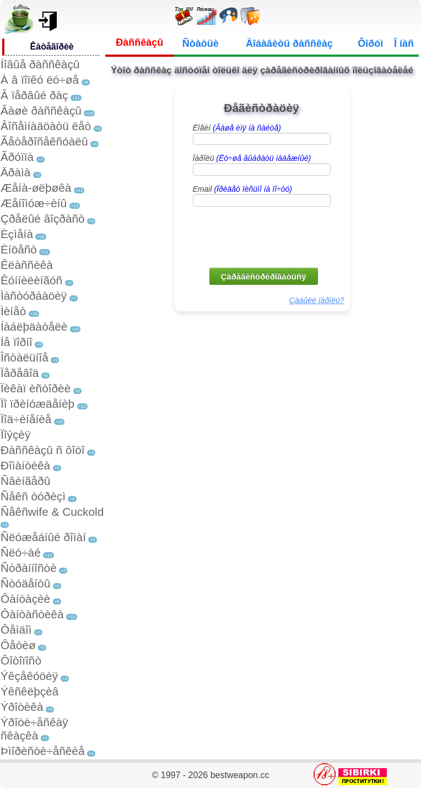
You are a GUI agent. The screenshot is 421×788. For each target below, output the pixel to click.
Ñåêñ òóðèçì (33, 496)
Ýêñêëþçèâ (29, 691)
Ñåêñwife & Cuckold (52, 511)
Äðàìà (15, 172)
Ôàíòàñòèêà (32, 614)
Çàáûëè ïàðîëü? (316, 300)
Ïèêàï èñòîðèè (36, 388)
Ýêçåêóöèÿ (29, 676)
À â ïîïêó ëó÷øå (40, 79)
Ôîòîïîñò (21, 660)
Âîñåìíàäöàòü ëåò (46, 126)
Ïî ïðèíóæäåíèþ (37, 403)
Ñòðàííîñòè (29, 568)
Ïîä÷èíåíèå (26, 419)
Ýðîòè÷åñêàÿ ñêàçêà (34, 729)
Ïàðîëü (252, 158)
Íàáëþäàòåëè (34, 326)
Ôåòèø (18, 645)
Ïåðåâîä (20, 372)
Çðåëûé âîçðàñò (43, 218)
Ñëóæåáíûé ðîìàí (43, 537)
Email (242, 189)
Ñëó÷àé (21, 552)
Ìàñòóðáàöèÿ (34, 295)
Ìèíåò (13, 311)
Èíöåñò (19, 249)
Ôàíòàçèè (25, 598)
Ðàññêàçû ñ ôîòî (43, 450)
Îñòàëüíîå (24, 357)
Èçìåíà (17, 234)
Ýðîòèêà (22, 706)
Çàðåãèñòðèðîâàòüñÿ (263, 276)
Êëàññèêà (27, 264)
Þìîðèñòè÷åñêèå (43, 750)
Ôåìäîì (16, 629)
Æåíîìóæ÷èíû (34, 203)
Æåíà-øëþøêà (36, 187)
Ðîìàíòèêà (25, 465)
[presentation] (263, 236)
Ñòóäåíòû (25, 583)
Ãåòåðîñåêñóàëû (44, 141)
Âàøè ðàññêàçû (41, 110)
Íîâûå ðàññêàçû (40, 64)
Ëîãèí (237, 127)
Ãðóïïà (17, 156)
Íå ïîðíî (17, 342)
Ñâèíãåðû (25, 480)
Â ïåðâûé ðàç (34, 95)
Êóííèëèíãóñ (31, 280)
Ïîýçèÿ (15, 434)
